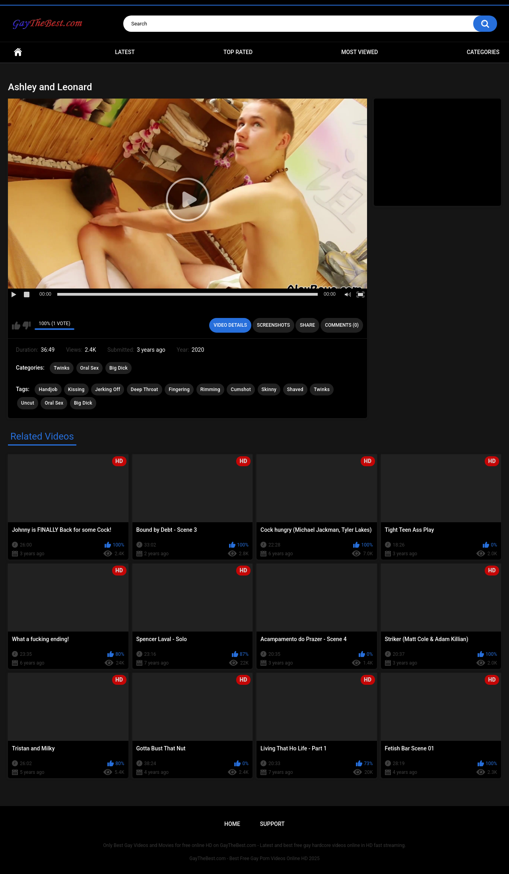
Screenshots (273, 325)
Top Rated (238, 52)
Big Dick (118, 368)
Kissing (76, 389)
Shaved (295, 389)
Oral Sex (89, 368)
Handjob (48, 389)
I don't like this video (26, 325)
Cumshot (241, 389)
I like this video (16, 325)
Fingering (179, 389)
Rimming (210, 389)
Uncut (27, 403)
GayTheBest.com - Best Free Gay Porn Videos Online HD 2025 (254, 858)
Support (272, 824)
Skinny (269, 389)
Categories (483, 52)
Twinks (62, 368)
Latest (125, 52)
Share (307, 325)
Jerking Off (107, 389)
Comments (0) (342, 325)
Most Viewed (359, 52)
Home (18, 52)
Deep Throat (144, 389)
